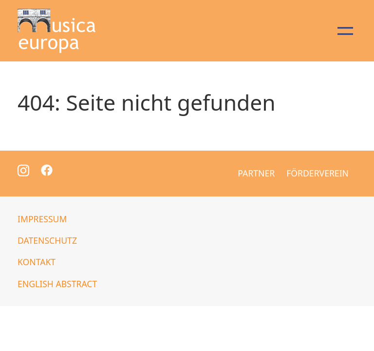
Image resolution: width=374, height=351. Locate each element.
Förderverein (317, 173)
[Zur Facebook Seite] (47, 169)
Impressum (42, 219)
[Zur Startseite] (56, 31)
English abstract (57, 284)
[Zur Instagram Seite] (23, 169)
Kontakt (37, 262)
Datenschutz (47, 240)
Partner (256, 173)
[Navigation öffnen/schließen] (344, 30)
